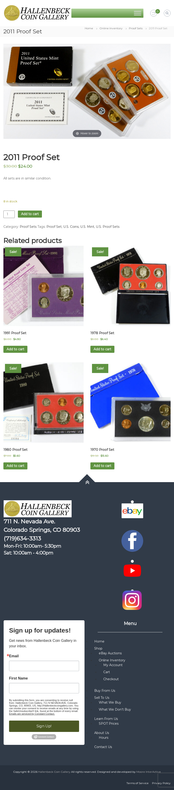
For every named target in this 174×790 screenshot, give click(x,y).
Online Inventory (111, 28)
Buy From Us (104, 691)
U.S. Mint (87, 227)
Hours (103, 738)
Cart (106, 672)
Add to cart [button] (15, 349)
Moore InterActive (148, 771)
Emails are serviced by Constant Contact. (32, 713)
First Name (18, 678)
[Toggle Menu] (137, 13)
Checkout (111, 679)
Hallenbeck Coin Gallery (54, 771)
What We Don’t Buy (115, 709)
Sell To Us (101, 698)
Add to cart (30, 214)
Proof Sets (136, 28)
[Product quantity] (9, 214)
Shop (98, 648)
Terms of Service (137, 783)
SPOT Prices (108, 723)
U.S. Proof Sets (107, 227)
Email (14, 656)
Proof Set (54, 227)
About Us (101, 733)
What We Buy (110, 702)
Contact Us (103, 747)
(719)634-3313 (22, 538)
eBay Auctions (110, 653)
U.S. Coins (71, 227)
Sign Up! (43, 726)
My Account (113, 665)
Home (89, 28)
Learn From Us (106, 719)
